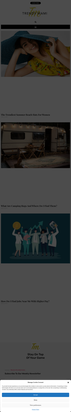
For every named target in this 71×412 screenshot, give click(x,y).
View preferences (35, 405)
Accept (35, 395)
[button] (68, 382)
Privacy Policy (35, 409)
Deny (35, 400)
